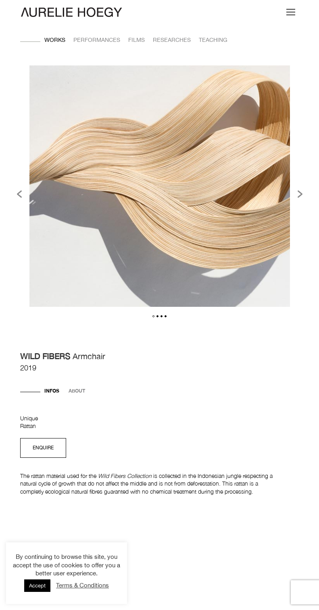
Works (54, 40)
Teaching (213, 40)
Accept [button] (37, 586)
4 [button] (166, 316)
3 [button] (162, 316)
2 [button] (157, 316)
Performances (96, 40)
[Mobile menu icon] (291, 12)
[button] (19, 194)
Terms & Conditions (82, 585)
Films (136, 40)
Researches (172, 40)
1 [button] (153, 316)
